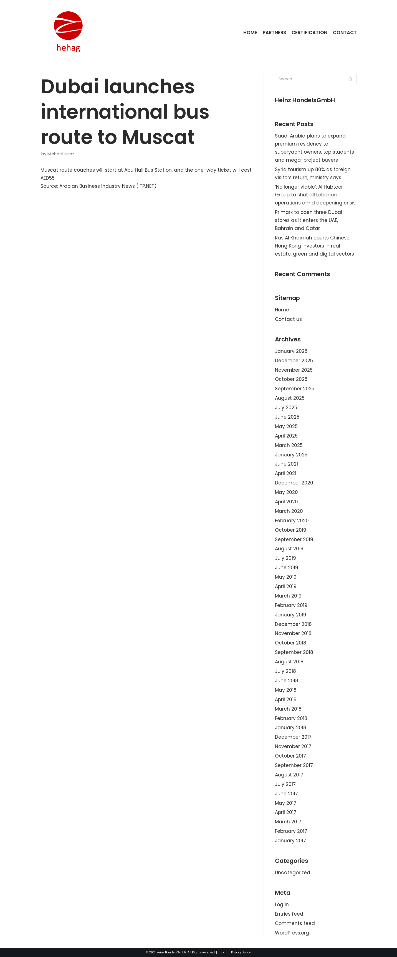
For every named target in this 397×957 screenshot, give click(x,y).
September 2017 (294, 765)
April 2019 (286, 586)
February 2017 (291, 831)
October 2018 (290, 642)
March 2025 (289, 445)
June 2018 (286, 680)
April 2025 (286, 436)
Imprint (223, 952)
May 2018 (286, 690)
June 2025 (287, 417)
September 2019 (294, 539)
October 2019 (290, 530)
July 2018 (285, 671)
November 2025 (294, 370)
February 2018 (291, 718)
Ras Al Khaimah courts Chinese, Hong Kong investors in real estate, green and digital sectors (314, 245)
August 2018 (289, 661)
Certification (309, 32)
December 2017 (293, 737)
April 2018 (286, 699)
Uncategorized (292, 872)
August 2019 (289, 548)
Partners (274, 32)
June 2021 (286, 464)
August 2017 (289, 774)
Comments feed (295, 923)
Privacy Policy (241, 952)
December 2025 (294, 360)
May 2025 (286, 426)
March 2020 (289, 511)
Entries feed (289, 914)
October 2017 (290, 756)
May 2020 (286, 492)
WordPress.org (292, 932)
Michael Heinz (60, 154)
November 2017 (293, 746)
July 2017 (285, 784)
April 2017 (285, 812)
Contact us (288, 319)
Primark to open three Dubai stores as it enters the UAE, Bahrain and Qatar (308, 220)
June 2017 (286, 793)
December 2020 (294, 482)
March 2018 (288, 709)
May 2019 (286, 577)
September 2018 (294, 652)
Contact (345, 32)
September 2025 (294, 388)
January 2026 (291, 351)
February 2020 (292, 520)
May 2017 (285, 803)
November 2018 (293, 633)
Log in (282, 904)
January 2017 (290, 840)
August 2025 (290, 398)
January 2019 (290, 614)
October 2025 (291, 379)
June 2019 (286, 567)
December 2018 (293, 624)
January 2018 (290, 727)
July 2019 (285, 558)
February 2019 (291, 605)
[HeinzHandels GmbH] (68, 33)
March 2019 (288, 596)
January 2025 (291, 454)
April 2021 (285, 473)
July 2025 (286, 407)
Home (249, 32)
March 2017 (288, 821)
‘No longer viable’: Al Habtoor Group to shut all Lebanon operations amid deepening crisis (315, 195)
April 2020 (286, 501)
